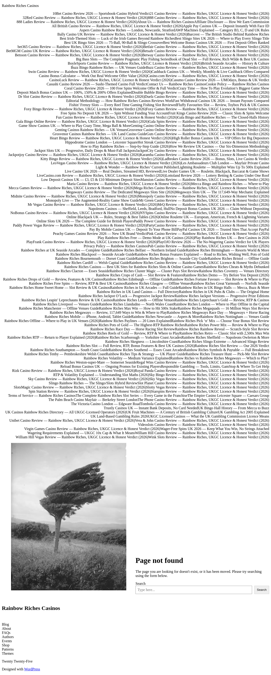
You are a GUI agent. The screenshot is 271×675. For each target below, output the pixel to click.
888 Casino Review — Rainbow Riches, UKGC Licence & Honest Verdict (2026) (208, 18)
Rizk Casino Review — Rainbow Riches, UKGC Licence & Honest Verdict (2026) (73, 371)
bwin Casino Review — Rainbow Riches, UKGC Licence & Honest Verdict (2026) (90, 72)
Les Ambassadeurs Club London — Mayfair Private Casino (225, 163)
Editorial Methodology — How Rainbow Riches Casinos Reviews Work (119, 101)
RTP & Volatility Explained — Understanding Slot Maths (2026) (101, 375)
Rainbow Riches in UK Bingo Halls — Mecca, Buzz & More (224, 288)
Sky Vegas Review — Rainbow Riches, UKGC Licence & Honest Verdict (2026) (209, 379)
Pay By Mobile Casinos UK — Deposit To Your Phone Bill (133, 229)
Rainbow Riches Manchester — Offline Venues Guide (59, 308)
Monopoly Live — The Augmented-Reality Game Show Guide (92, 200)
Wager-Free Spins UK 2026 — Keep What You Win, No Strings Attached (214, 429)
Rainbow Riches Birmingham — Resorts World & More (227, 250)
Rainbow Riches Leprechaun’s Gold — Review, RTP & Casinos (222, 300)
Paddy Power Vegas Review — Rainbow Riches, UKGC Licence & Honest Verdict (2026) (80, 225)
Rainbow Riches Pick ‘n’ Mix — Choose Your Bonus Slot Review (220, 321)
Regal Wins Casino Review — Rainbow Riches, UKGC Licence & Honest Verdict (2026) (202, 362)
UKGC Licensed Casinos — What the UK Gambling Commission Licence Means (208, 416)
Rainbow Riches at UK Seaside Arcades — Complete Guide (65, 250)
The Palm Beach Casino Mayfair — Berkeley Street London (93, 400)
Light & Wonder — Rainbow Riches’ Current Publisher (137, 167)
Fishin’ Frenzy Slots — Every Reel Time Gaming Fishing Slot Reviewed (123, 105)
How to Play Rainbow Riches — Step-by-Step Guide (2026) (125, 146)
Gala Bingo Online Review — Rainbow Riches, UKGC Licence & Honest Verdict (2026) (82, 121)
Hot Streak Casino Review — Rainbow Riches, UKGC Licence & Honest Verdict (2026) (203, 142)
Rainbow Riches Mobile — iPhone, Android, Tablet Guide (88, 317)
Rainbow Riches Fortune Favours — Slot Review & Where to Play (219, 279)
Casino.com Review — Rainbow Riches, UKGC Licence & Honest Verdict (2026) (208, 76)
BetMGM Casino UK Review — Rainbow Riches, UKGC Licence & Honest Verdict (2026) (74, 51)
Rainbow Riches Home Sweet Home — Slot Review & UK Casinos (59, 288)
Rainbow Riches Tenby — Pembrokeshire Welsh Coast (65, 354)
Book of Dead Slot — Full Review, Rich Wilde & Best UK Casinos (219, 59)
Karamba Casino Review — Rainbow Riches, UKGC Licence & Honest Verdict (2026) (204, 155)
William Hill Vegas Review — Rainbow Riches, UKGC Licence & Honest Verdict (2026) (81, 437)
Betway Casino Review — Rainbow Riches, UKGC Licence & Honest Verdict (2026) (205, 55)
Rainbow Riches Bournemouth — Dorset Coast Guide (95, 258)
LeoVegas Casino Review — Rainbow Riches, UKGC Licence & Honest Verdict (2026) (116, 163)
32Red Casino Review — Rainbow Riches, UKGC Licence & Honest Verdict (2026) (85, 18)
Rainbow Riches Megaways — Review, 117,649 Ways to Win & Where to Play (108, 312)
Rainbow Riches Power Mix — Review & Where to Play (227, 325)
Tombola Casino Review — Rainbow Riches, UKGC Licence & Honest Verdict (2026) (204, 404)
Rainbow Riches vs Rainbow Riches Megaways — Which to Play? (219, 358)
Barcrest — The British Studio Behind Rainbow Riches (228, 34)
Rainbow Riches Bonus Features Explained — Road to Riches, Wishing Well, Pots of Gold (202, 254)
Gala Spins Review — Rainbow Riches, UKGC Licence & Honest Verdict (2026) (209, 121)
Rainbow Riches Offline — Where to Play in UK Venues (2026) (51, 321)
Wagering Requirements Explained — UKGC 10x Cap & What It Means (81, 433)
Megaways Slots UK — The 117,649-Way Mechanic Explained (222, 192)
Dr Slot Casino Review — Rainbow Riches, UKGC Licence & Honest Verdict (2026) (81, 97)
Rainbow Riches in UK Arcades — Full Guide (144, 288)
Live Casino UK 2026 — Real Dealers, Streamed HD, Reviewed (112, 171)
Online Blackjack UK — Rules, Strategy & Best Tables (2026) (112, 217)
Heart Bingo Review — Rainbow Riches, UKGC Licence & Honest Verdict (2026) (111, 138)
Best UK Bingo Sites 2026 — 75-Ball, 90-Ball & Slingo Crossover (113, 43)
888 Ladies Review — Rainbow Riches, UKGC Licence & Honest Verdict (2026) (77, 22)
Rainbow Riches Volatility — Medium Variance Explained (127, 358)
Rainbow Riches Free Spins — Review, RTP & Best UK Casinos (77, 283)
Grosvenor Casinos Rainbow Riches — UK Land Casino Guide (100, 134)
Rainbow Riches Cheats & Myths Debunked (236, 267)
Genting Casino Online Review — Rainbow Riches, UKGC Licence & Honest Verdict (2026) (200, 126)
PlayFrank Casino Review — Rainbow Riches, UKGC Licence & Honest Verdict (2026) (91, 242)
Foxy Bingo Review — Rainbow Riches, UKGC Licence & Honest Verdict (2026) (85, 109)
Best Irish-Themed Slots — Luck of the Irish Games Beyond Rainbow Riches (117, 38)
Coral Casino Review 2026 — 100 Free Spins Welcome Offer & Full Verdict (121, 88)
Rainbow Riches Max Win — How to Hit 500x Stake (138, 308)
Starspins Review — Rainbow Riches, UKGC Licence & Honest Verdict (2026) (210, 391)
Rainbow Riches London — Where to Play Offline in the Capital (221, 304)
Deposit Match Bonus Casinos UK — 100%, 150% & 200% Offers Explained (74, 92)
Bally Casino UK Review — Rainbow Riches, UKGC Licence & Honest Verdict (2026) (122, 34)
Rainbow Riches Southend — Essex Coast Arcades (146, 350)
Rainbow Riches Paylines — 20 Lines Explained (135, 321)
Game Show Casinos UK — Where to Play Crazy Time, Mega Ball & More (75, 126)
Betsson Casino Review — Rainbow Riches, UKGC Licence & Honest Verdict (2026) (78, 55)
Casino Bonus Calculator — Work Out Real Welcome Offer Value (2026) (93, 76)
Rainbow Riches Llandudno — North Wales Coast (136, 304)
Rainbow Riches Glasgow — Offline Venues (158, 283)
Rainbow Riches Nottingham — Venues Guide (234, 317)
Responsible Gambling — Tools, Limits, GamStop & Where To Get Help (215, 366)
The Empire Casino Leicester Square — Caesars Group (228, 395)
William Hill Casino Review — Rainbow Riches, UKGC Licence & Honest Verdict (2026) (202, 433)
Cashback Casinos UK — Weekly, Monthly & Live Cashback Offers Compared (210, 72)
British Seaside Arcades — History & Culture (235, 63)
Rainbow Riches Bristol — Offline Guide (238, 258)
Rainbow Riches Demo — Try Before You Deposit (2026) (226, 275)
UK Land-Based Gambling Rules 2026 (119, 416)
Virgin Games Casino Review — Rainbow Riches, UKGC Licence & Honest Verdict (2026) (92, 429)
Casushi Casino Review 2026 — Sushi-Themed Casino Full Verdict (97, 84)
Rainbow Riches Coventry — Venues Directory (234, 271)
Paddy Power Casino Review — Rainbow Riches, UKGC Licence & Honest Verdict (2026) (201, 221)
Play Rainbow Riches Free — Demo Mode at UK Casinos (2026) (146, 238)
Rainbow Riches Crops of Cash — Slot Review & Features (139, 275)
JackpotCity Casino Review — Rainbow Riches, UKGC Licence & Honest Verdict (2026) (202, 150)
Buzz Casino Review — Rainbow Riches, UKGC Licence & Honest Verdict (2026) (207, 67)
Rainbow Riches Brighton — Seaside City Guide (171, 258)
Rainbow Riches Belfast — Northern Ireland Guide (148, 250)
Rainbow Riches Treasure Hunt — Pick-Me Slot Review (227, 354)
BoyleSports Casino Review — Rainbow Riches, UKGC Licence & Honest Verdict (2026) (135, 63)
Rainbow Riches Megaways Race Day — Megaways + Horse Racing (218, 312)
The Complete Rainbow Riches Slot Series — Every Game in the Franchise (131, 395)
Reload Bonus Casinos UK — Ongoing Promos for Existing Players (110, 366)
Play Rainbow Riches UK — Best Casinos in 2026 (231, 238)
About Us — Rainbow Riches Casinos (165, 22)
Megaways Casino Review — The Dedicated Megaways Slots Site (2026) (120, 192)
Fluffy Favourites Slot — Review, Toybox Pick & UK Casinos (223, 105)
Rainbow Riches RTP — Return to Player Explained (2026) (51, 337)
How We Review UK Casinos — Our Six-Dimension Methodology (219, 146)
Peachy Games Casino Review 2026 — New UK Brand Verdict (100, 234)
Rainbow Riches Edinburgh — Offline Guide (136, 279)
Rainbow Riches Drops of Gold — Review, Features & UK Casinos (53, 279)
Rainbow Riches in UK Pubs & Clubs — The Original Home (224, 292)
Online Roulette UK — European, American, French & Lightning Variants (214, 217)
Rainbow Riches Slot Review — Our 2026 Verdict (232, 346)
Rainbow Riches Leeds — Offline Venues (143, 300)
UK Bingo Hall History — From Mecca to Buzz (233, 408)
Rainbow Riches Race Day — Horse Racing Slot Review (132, 329)
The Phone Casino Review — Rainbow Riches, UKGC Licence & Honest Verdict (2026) (203, 400)
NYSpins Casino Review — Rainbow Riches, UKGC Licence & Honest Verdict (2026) (204, 213)
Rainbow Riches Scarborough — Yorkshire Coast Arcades (139, 337)
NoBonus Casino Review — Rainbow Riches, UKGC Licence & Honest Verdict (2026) (75, 213)
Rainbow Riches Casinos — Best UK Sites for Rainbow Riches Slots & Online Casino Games (134, 267)
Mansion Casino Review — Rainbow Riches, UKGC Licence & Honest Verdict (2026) (205, 180)
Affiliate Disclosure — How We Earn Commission (231, 22)
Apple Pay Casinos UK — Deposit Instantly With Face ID (226, 26)
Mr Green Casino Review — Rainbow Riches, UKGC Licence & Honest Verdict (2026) (204, 200)
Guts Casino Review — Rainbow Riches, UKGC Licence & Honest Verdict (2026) (208, 134)
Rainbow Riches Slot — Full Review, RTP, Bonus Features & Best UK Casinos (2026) (130, 346)
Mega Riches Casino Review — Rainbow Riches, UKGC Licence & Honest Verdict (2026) (201, 188)
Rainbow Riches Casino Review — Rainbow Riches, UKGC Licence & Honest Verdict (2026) (199, 263)
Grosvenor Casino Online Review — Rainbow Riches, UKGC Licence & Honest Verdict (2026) (198, 130)
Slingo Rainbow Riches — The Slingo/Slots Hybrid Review (93, 383)
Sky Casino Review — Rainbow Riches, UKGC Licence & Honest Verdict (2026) (88, 379)
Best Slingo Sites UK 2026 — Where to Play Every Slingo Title (222, 38)
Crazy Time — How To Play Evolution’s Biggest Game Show (223, 88)
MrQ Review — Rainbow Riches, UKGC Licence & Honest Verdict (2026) (213, 204)
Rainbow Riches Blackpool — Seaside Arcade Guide (95, 254)
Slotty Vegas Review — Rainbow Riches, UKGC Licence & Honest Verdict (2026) (207, 387)
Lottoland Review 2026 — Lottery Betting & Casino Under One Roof (217, 175)
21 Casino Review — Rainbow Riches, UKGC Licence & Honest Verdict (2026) (209, 13)
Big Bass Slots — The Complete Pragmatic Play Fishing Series (122, 59)
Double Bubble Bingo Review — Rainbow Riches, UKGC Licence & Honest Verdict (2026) (200, 92)
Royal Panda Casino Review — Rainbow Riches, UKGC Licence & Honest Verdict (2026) (202, 371)
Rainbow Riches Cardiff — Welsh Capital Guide (93, 263)
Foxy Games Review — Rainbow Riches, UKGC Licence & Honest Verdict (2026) (207, 109)
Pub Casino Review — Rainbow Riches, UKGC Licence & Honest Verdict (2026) (208, 246)
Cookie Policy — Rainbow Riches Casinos (237, 84)
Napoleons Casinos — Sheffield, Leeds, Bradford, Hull (129, 209)
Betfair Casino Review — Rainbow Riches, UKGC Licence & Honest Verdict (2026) (206, 47)
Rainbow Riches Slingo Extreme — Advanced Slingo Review (223, 341)
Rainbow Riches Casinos (20, 6)
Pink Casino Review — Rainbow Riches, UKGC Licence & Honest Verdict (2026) (208, 234)
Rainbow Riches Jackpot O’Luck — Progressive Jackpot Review (126, 296)
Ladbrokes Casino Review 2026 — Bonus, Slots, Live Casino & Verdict (216, 159)
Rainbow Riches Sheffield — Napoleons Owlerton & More (225, 337)
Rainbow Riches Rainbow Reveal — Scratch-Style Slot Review (222, 329)
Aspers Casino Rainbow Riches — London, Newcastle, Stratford (127, 30)
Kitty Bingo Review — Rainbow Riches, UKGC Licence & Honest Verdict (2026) (102, 159)
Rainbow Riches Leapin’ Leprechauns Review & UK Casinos (67, 300)
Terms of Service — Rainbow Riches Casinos (42, 395)
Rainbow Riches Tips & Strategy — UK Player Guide (146, 354)
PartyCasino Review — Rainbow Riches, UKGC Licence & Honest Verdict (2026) (208, 225)
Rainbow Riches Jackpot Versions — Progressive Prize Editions (222, 296)
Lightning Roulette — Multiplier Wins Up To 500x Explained (223, 167)
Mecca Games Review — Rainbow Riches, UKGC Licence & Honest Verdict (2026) (71, 188)
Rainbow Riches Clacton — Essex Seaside (77, 271)
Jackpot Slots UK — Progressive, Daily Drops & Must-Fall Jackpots (85, 150)
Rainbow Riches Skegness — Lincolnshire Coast (141, 341)
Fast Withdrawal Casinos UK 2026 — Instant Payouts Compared (221, 101)
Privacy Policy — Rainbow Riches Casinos (116, 246)
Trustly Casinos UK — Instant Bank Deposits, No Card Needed (151, 408)
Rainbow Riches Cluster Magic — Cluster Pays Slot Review (154, 271)
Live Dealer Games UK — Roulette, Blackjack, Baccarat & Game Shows (214, 171)
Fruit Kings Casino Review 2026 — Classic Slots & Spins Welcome (218, 113)
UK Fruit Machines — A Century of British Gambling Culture (172, 412)
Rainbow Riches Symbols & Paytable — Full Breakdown (226, 350)
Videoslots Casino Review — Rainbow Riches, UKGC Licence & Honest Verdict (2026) (203, 425)
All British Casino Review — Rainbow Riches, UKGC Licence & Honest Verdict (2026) (117, 26)
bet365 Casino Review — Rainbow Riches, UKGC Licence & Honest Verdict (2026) (80, 47)
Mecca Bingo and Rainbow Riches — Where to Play (230, 184)
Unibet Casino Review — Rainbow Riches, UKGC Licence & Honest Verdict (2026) (72, 420)
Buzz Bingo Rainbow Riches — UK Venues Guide (108, 67)
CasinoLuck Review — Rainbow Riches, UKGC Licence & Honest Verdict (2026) (110, 80)
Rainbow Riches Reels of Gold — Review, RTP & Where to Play (131, 333)
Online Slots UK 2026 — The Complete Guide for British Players (85, 221)
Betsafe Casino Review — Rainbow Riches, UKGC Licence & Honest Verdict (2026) (205, 51)
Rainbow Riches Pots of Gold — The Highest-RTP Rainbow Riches (134, 325)
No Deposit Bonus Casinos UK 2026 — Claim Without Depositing (219, 209)
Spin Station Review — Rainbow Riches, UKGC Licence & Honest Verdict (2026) (90, 391)
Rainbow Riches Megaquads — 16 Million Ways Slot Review (223, 308)
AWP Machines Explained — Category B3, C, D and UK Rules (222, 30)
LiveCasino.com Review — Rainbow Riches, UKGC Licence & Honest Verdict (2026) (101, 175)
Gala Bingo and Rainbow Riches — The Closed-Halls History (223, 117)
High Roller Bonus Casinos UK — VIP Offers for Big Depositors (220, 138)
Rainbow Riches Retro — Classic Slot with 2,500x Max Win (224, 333)
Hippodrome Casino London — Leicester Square (101, 142)
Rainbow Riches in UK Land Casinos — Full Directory (138, 292)
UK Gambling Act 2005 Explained (243, 412)
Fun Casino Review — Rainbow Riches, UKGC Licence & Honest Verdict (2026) (116, 117)
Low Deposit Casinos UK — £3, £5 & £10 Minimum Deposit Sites (91, 180)
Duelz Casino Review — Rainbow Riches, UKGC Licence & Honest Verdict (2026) (207, 97)
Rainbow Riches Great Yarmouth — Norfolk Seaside (230, 283)
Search (141, 583)
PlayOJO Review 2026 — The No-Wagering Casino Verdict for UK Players (213, 242)
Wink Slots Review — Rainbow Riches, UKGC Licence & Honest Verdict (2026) (208, 437)
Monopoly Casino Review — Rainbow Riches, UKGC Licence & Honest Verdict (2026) (203, 196)
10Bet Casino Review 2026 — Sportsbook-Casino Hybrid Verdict (101, 13)
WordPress (32, 669)
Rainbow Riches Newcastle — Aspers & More (165, 317)
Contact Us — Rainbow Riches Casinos (176, 84)
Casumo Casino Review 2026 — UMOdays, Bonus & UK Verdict (220, 80)
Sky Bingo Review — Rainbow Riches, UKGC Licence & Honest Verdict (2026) (209, 375)
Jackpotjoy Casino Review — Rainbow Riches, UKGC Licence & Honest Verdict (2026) (74, 155)
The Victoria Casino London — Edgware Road (106, 404)
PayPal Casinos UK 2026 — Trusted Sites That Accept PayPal (223, 229)
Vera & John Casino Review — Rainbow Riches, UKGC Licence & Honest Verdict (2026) (202, 420)
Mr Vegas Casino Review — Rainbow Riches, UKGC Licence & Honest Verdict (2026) (92, 204)
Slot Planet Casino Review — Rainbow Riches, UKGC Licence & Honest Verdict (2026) (203, 383)
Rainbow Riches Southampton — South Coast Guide (69, 350)
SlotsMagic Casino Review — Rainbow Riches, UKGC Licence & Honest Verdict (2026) (80, 387)
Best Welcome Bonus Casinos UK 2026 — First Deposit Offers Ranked (216, 43)
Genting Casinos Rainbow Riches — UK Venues (91, 130)
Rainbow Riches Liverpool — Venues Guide (66, 304)
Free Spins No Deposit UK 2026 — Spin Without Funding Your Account (115, 113)
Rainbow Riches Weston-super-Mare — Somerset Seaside (93, 362)
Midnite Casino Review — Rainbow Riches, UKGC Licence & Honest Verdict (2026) (74, 196)
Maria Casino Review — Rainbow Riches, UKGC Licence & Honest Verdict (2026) (129, 184)
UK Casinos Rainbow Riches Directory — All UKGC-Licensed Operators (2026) (65, 412)
